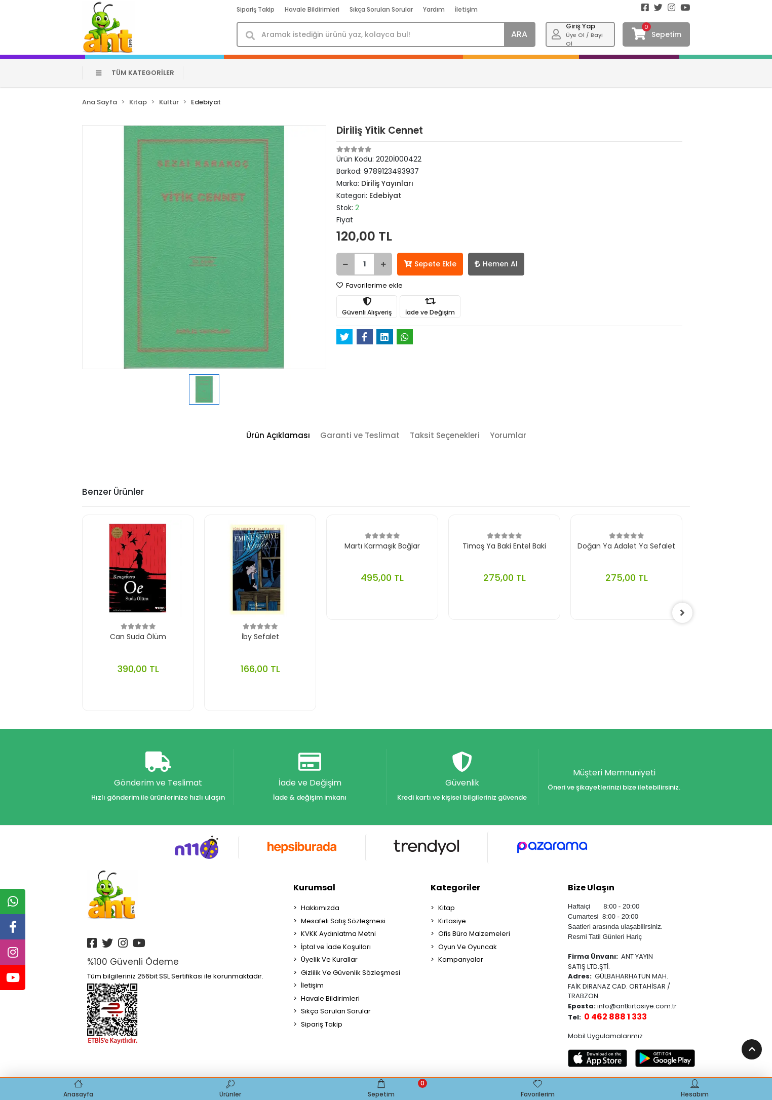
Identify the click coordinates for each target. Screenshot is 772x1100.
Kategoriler (455, 887)
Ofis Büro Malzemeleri (474, 933)
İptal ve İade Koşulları (336, 947)
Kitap (446, 908)
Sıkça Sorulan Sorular (381, 9)
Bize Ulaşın (591, 887)
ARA (519, 34)
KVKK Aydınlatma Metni (338, 933)
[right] (682, 613)
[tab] (278, 436)
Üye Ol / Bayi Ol (584, 39)
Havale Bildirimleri (312, 9)
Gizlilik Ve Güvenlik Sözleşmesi (350, 972)
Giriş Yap (580, 26)
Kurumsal (314, 887)
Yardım (434, 9)
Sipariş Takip (256, 9)
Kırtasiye (452, 921)
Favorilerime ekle (369, 285)
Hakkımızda (320, 908)
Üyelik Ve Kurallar (329, 959)
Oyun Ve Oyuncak (467, 947)
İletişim (466, 9)
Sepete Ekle (430, 264)
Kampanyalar (460, 959)
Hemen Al (496, 264)
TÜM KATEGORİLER (135, 72)
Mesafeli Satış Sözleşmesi (343, 921)
